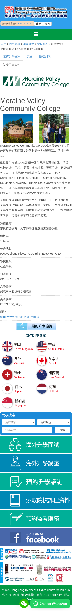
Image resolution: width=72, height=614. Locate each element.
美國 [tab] (30, 56)
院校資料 (14, 44)
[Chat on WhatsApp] (50, 603)
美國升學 (28, 44)
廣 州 (47, 23)
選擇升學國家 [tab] (11, 56)
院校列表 (42, 44)
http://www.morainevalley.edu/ (19, 316)
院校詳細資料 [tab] (11, 64)
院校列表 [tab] (45, 56)
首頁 (3, 44)
